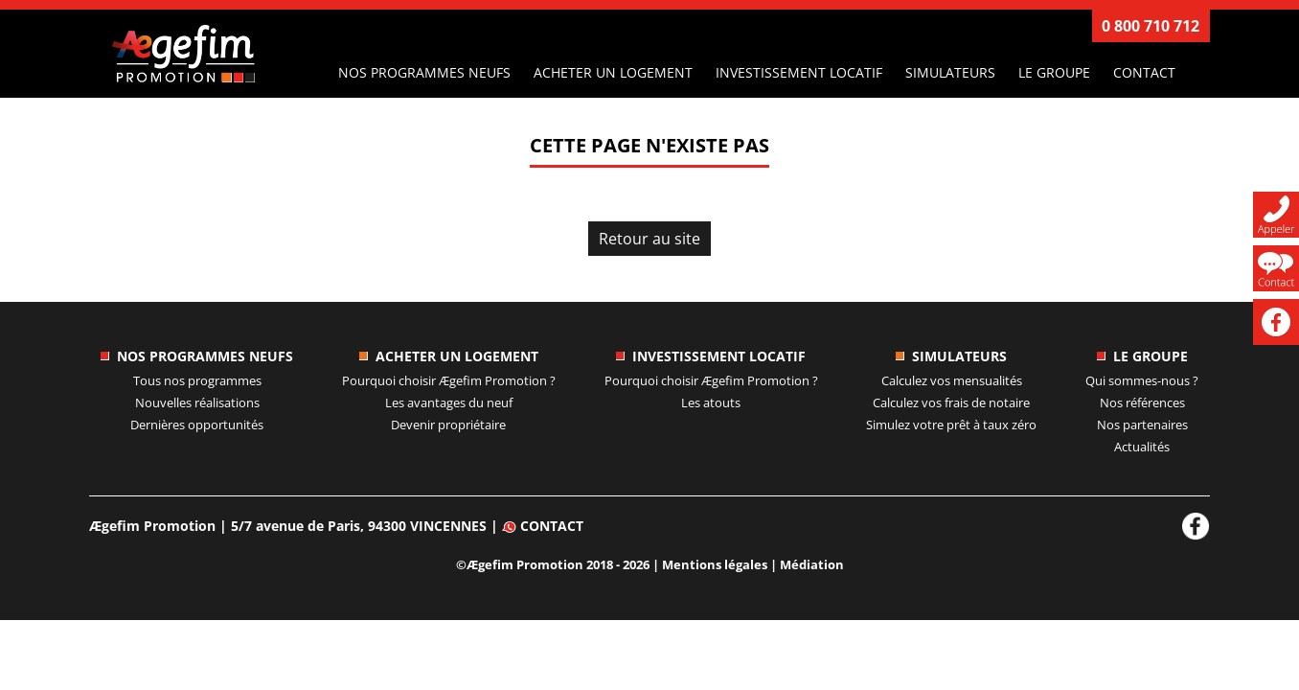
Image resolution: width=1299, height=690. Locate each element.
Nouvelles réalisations (197, 402)
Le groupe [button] (1054, 72)
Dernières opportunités (196, 424)
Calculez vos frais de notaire (951, 402)
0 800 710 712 (1150, 25)
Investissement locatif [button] (799, 72)
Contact (1144, 72)
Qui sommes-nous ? (1141, 380)
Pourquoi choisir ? (449, 380)
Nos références (1142, 402)
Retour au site (649, 238)
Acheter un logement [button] (613, 72)
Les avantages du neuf (449, 402)
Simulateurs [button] (950, 72)
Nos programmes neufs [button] (424, 72)
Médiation (812, 564)
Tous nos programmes (197, 380)
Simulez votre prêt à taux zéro (951, 424)
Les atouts (711, 402)
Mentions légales (714, 564)
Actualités (1142, 446)
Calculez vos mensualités (951, 380)
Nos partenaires (1142, 424)
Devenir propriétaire (448, 424)
